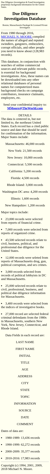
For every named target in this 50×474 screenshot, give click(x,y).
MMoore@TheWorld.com (25, 108)
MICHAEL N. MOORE (17, 36)
